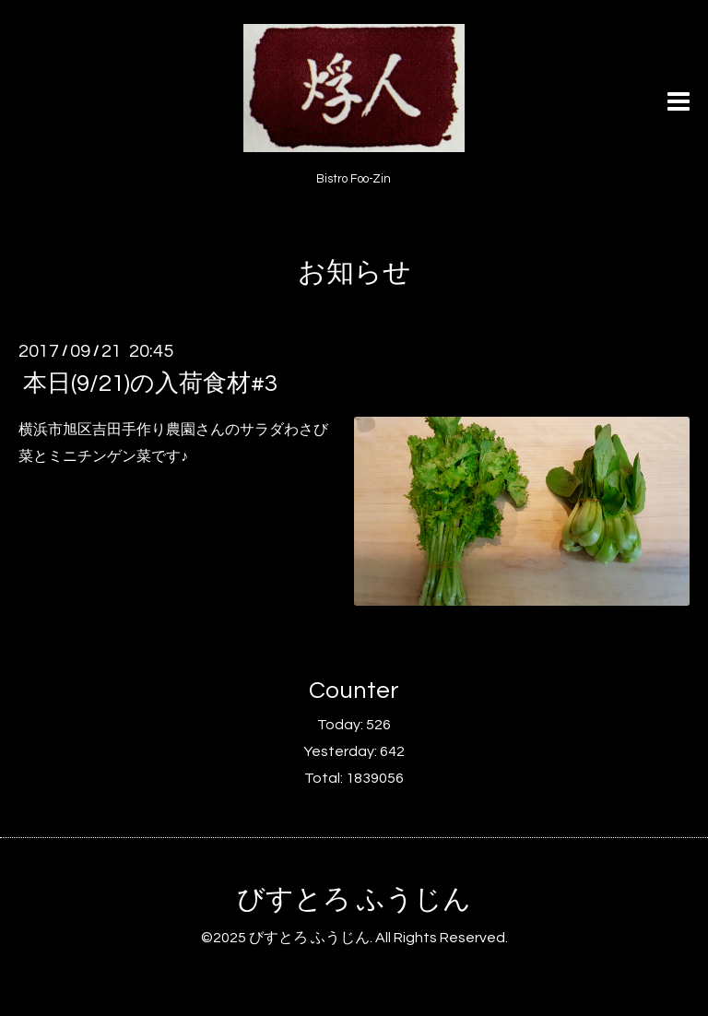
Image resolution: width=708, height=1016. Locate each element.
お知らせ (354, 272)
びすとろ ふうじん (354, 899)
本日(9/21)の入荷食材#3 (150, 384)
